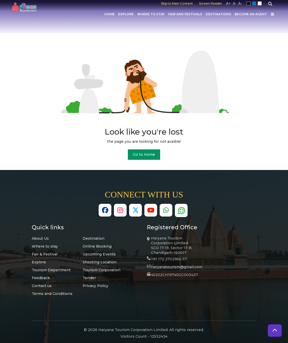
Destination (93, 238)
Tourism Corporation (101, 270)
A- (240, 3)
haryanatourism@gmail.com (176, 267)
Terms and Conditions (52, 293)
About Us (40, 238)
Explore (126, 14)
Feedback (41, 278)
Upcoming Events (99, 254)
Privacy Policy (95, 285)
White (261, 3)
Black (249, 3)
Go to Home (144, 154)
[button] (275, 330)
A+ (228, 3)
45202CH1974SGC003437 (174, 275)
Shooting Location (99, 262)
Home (109, 14)
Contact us (42, 285)
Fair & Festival (44, 254)
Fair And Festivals (185, 14)
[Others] (272, 14)
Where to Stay (151, 14)
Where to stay (45, 246)
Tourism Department (51, 270)
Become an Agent (251, 14)
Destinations (218, 14)
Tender (89, 278)
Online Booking (97, 246)
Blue (255, 3)
